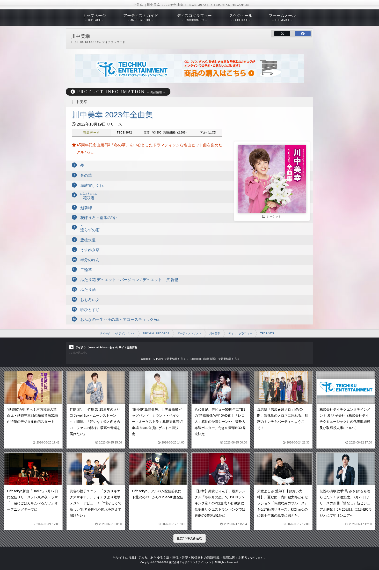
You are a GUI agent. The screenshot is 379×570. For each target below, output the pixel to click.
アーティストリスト (189, 333)
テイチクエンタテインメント (117, 333)
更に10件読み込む (189, 538)
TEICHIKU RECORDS (156, 333)
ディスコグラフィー (240, 333)
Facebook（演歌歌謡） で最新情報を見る (214, 358)
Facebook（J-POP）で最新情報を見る (162, 358)
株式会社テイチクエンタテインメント (191, 562)
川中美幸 (214, 333)
